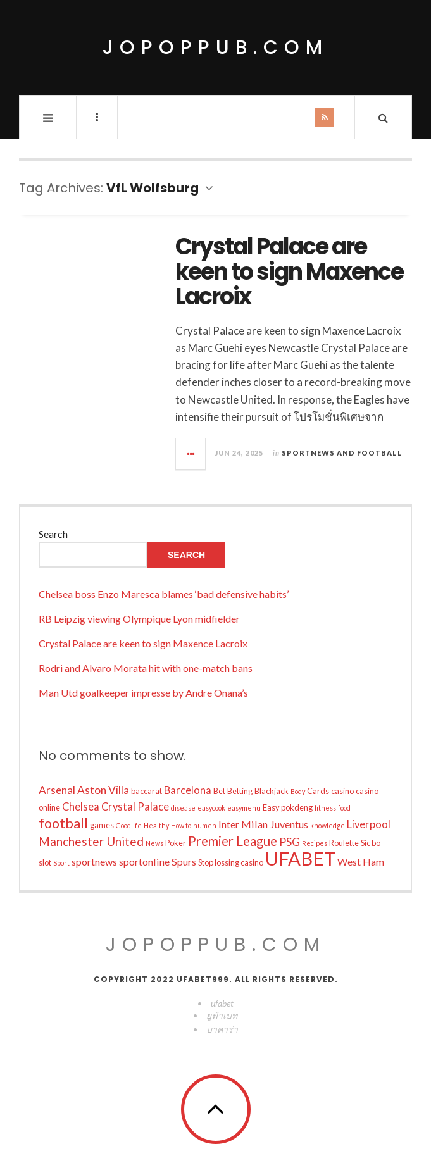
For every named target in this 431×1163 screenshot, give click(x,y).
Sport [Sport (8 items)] (61, 863)
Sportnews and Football (342, 453)
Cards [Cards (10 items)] (318, 791)
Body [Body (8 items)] (297, 791)
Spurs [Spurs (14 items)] (184, 861)
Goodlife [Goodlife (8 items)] (129, 825)
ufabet (222, 1003)
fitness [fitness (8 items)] (325, 808)
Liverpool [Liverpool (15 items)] (368, 824)
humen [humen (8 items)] (204, 825)
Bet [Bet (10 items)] (219, 791)
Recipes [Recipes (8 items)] (314, 843)
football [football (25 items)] (63, 823)
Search (53, 534)
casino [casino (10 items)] (342, 791)
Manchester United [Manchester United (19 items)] (91, 841)
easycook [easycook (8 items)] (211, 808)
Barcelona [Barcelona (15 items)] (187, 790)
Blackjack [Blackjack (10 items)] (271, 791)
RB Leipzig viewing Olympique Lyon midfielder (139, 619)
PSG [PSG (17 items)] (289, 842)
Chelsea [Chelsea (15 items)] (80, 806)
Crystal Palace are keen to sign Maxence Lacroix (289, 271)
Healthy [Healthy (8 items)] (156, 825)
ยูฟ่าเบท (221, 1015)
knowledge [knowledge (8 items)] (327, 825)
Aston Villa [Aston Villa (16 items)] (103, 790)
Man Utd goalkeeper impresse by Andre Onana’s (143, 693)
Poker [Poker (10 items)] (175, 843)
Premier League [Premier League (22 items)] (232, 841)
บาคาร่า (222, 1029)
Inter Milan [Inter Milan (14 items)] (243, 824)
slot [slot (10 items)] (45, 862)
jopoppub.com (215, 47)
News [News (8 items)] (154, 843)
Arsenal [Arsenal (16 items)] (57, 790)
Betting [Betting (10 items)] (240, 791)
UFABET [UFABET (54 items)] (300, 858)
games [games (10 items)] (102, 825)
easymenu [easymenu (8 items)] (244, 808)
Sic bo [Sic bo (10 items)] (370, 843)
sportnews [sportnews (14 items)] (94, 861)
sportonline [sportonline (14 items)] (144, 861)
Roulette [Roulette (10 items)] (344, 843)
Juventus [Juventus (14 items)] (289, 824)
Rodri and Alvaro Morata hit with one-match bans (146, 668)
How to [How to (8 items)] (181, 825)
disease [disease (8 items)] (183, 808)
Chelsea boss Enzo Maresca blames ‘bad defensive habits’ (164, 594)
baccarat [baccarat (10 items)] (146, 791)
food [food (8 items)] (344, 808)
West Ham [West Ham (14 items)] (360, 861)
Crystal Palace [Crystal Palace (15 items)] (135, 806)
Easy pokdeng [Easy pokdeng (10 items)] (288, 807)
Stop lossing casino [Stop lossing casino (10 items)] (230, 862)
